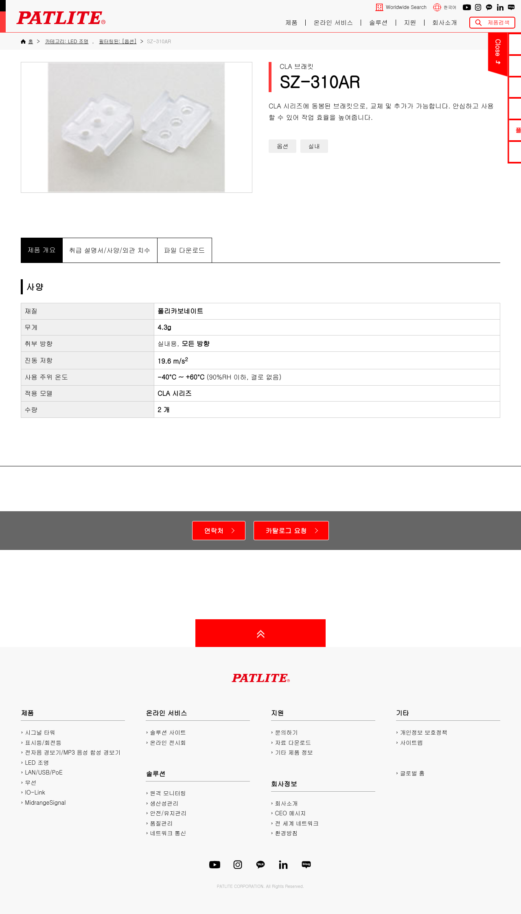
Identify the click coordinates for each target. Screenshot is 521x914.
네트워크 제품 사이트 (471, 151)
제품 (291, 22)
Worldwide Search (406, 7)
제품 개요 (41, 249)
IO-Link (35, 792)
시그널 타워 (40, 732)
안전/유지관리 (168, 813)
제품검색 (499, 22)
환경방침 (286, 833)
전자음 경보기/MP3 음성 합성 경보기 (72, 752)
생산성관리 (164, 803)
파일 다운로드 (184, 250)
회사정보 (284, 783)
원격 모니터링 (168, 793)
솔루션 (378, 22)
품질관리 (161, 823)
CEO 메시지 (290, 813)
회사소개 (444, 22)
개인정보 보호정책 (424, 732)
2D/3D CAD (471, 108)
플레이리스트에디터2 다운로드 (471, 130)
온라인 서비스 (333, 22)
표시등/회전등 (43, 742)
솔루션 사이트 (168, 732)
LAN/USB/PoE (44, 772)
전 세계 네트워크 (297, 823)
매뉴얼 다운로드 (471, 87)
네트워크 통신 (168, 833)
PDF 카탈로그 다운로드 (471, 65)
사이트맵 (411, 742)
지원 (410, 22)
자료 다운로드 (293, 742)
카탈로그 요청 (285, 530)
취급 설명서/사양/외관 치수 (110, 250)
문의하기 (471, 44)
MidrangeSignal (45, 802)
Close (411, 47)
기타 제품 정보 (294, 752)
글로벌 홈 (412, 773)
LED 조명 (37, 762)
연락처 (213, 530)
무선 (30, 782)
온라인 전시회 (168, 742)
